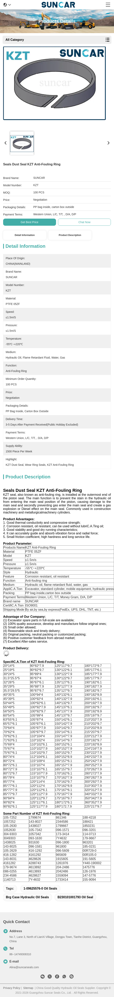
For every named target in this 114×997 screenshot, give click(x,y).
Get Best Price (29, 222)
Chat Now (84, 222)
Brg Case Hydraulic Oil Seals (27, 897)
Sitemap (28, 988)
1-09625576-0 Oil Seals (40, 888)
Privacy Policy (11, 988)
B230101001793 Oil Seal (75, 897)
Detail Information (25, 235)
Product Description (70, 235)
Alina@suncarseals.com (24, 967)
